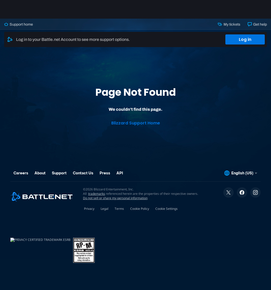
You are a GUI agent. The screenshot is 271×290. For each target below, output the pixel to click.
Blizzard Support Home (135, 123)
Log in (245, 39)
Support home (18, 24)
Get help (257, 24)
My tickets (229, 24)
